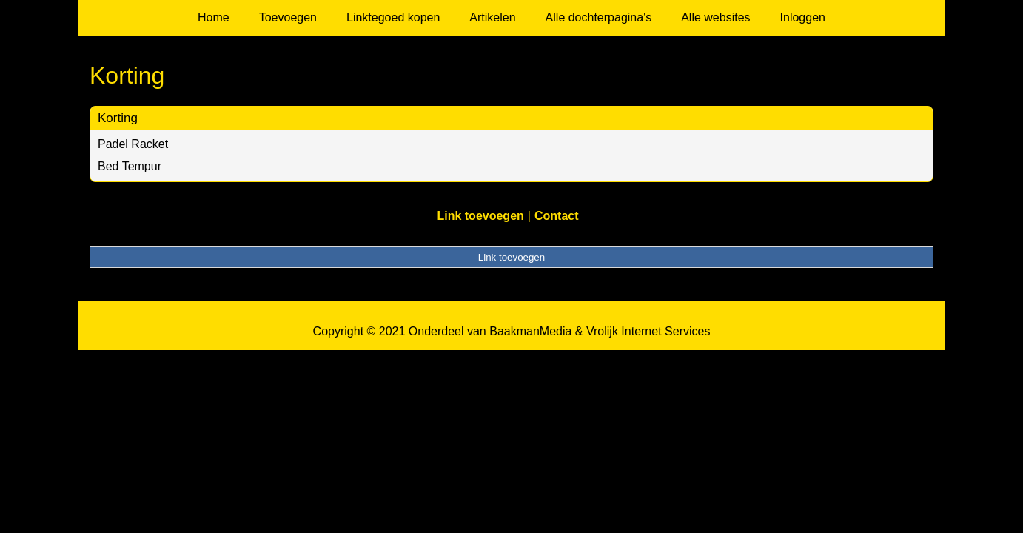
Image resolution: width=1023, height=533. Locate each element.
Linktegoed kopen (393, 17)
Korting (118, 118)
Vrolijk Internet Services (648, 331)
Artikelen (492, 17)
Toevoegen (288, 17)
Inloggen (802, 17)
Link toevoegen (480, 215)
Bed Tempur (129, 166)
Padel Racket (133, 144)
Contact (556, 215)
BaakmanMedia (530, 331)
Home (213, 17)
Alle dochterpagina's (599, 17)
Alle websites (715, 17)
